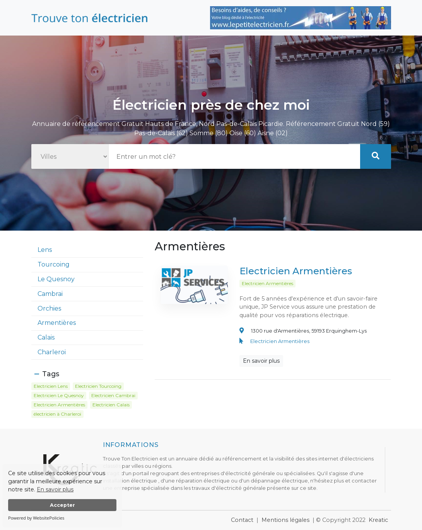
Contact (242, 519)
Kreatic (378, 519)
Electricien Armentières (295, 273)
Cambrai (50, 293)
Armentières (57, 322)
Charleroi (52, 352)
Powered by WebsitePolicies (36, 518)
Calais (46, 337)
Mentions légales (285, 519)
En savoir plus (55, 489)
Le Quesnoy (56, 279)
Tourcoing (54, 264)
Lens (45, 249)
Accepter (62, 505)
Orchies (49, 308)
